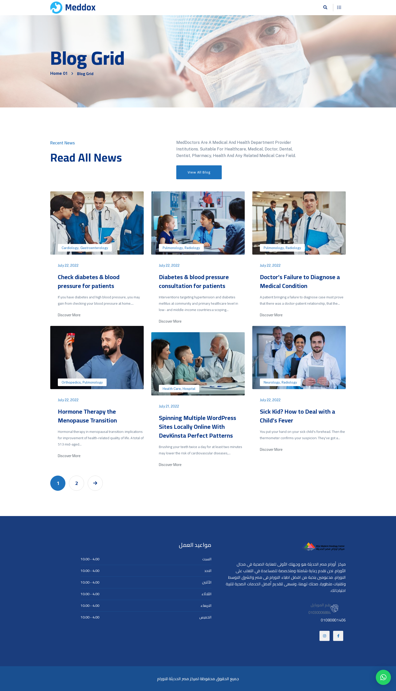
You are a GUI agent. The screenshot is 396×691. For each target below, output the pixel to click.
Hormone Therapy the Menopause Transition (87, 416)
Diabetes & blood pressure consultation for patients (194, 281)
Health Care (172, 389)
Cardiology (70, 248)
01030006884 (319, 612)
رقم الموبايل (321, 605)
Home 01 (58, 73)
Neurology (272, 382)
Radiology (192, 248)
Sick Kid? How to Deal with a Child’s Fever (297, 416)
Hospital (189, 389)
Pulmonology (173, 248)
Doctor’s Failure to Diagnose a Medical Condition (300, 281)
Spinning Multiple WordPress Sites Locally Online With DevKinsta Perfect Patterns (197, 426)
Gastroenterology (94, 248)
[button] (383, 677)
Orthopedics (71, 382)
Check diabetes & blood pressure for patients (88, 281)
